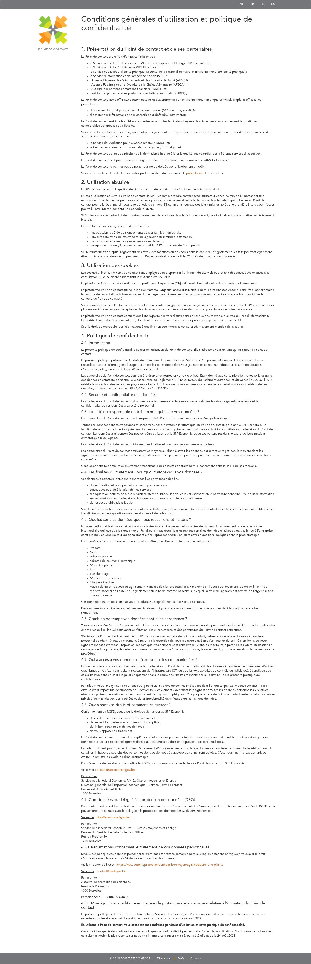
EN (273, 4)
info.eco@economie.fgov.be (116, 769)
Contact (195, 958)
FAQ (181, 958)
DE (263, 4)
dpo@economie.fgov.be (113, 817)
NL (242, 4)
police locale (194, 173)
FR (252, 4)
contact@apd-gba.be (111, 871)
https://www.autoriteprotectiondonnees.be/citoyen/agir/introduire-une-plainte (169, 864)
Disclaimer (164, 958)
